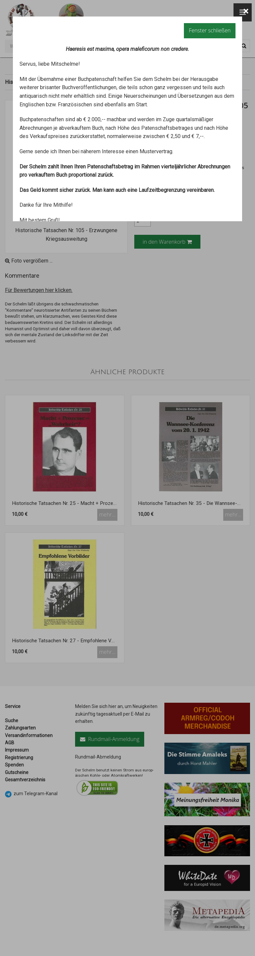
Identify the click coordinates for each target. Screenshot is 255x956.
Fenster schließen (210, 30)
